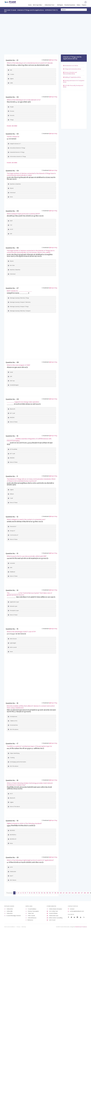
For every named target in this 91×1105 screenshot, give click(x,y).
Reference (29, 920)
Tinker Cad (29, 913)
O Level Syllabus (30, 909)
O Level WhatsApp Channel (12, 915)
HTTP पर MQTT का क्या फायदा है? (16, 634)
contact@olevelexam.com (76, 911)
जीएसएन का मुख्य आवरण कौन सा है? (17, 367)
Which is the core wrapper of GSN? (18, 365)
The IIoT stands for (13, 137)
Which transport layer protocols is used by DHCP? (23, 214)
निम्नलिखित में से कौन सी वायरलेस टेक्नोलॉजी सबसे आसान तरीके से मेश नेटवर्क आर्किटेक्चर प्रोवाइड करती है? (29, 788)
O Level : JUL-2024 (12, 126)
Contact (71, 909)
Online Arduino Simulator (54, 909)
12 (39, 893)
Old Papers (60, 5)
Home (29, 5)
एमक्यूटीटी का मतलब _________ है (18, 293)
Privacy (18, 927)
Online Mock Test (49, 5)
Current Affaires (52, 913)
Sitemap (24, 927)
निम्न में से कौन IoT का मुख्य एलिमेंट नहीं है (19, 102)
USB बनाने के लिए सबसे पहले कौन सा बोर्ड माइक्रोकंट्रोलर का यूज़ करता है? (27, 558)
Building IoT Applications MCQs (72, 77)
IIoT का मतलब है (11, 139)
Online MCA (8, 909)
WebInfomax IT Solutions (81, 927)
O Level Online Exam (10, 2)
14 (44, 893)
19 (58, 893)
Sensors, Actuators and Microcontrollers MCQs (70, 73)
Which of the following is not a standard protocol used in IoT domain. (30, 63)
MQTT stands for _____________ (19, 291)
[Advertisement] (20, 36)
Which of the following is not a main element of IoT (24, 100)
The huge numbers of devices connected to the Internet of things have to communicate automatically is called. (31, 174)
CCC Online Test (52, 911)
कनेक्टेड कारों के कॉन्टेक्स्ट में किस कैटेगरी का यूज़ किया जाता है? (25, 522)
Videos (78, 5)
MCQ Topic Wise (38, 5)
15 (47, 893)
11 (36, 893)
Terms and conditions (9, 927)
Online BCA (8, 913)
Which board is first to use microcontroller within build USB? (26, 556)
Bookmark (45, 60)
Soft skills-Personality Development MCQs (73, 86)
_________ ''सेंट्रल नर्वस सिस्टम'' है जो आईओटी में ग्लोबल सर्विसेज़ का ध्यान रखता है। (31, 597)
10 (34, 893)
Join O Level (51, 920)
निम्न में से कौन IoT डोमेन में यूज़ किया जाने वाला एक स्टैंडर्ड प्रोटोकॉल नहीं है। (28, 65)
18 (55, 893)
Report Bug (53, 60)
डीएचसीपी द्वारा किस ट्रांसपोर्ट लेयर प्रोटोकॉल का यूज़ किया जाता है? (25, 216)
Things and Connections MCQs (72, 69)
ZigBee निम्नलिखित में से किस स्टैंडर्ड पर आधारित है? (21, 826)
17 (52, 893)
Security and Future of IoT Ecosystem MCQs (73, 81)
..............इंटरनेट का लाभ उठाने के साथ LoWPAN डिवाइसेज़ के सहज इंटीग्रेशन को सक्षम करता (29, 444)
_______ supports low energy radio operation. (23, 402)
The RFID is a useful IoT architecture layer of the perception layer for (29, 746)
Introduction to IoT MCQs (70, 65)
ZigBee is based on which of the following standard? (24, 823)
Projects (84, 5)
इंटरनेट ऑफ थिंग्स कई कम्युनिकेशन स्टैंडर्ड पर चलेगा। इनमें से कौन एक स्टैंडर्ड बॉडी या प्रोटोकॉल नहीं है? (30, 484)
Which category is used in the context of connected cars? (26, 519)
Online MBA (8, 911)
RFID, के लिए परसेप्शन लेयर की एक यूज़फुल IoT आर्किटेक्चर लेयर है (25, 748)
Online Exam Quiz (52, 915)
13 (41, 893)
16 (50, 893)
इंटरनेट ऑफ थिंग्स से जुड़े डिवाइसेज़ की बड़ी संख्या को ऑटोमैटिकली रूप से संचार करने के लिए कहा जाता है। (31, 178)
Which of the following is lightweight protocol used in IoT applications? (30, 860)
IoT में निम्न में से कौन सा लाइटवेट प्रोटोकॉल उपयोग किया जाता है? (25, 862)
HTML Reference (30, 918)
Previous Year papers (32, 911)
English (64, 9)
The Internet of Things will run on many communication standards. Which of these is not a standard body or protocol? (31, 480)
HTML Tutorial (30, 915)
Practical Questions (69, 5)
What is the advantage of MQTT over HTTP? (21, 632)
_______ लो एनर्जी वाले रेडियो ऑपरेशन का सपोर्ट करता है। (24, 404)
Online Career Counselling (54, 918)
